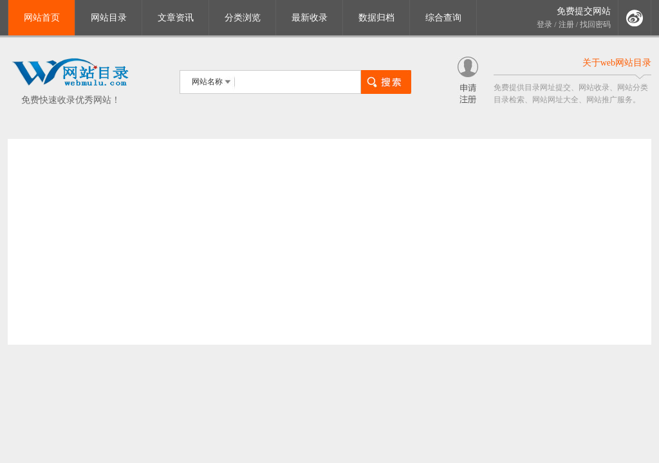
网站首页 (42, 18)
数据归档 (376, 18)
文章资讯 (176, 18)
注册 (566, 24)
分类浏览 (243, 18)
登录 (544, 24)
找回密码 (595, 24)
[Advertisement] (329, 242)
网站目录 (109, 18)
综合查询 (443, 18)
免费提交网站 (584, 11)
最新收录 (310, 18)
